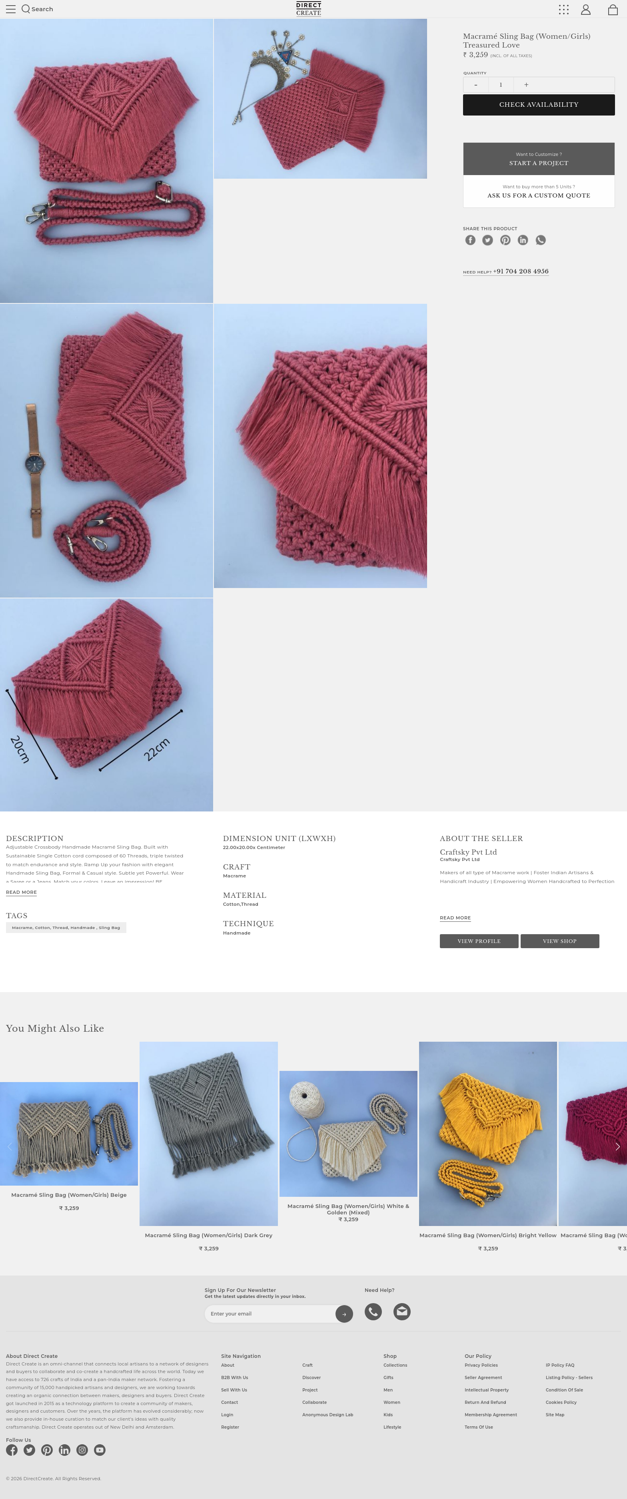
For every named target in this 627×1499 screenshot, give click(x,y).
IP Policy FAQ (560, 1365)
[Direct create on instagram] (83, 1450)
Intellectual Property (487, 1390)
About (227, 1365)
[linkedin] (523, 240)
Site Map (555, 1414)
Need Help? (506, 271)
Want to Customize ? (539, 159)
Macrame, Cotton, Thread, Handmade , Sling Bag (66, 927)
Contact (229, 1402)
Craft (307, 1365)
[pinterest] (505, 240)
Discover (311, 1377)
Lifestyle (392, 1427)
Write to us (403, 1311)
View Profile (479, 941)
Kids (388, 1414)
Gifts (388, 1377)
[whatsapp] (540, 240)
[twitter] (488, 240)
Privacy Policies (481, 1365)
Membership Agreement (491, 1414)
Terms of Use (479, 1427)
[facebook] (470, 240)
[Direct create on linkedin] (66, 1450)
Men (388, 1390)
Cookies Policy (561, 1402)
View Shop (560, 941)
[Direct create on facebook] (13, 1450)
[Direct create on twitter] (31, 1450)
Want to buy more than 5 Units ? (539, 192)
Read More (21, 892)
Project (309, 1390)
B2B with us (234, 1377)
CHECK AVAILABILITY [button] (539, 104)
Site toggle (11, 9)
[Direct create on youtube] (101, 1450)
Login (227, 1414)
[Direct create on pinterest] (48, 1450)
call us (374, 1311)
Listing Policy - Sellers (569, 1377)
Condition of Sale (564, 1390)
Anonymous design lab (327, 1414)
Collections (395, 1365)
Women (391, 1402)
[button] (617, 1147)
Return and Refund (485, 1402)
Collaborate (314, 1402)
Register (230, 1427)
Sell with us (234, 1390)
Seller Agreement (483, 1377)
